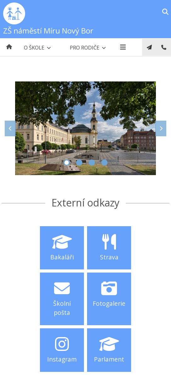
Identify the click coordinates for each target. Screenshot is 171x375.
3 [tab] (92, 162)
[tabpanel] (85, 128)
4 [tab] (104, 162)
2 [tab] (79, 162)
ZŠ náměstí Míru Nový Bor (48, 30)
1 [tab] (66, 162)
